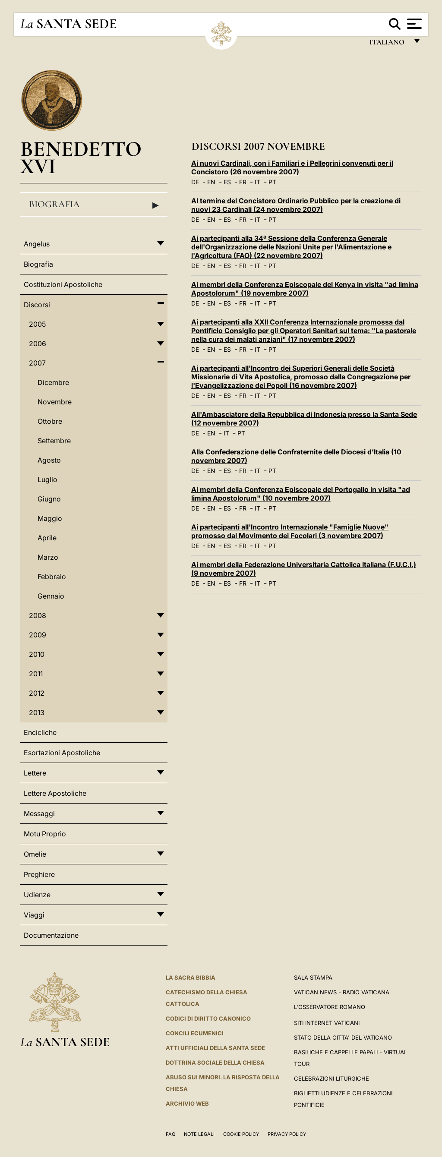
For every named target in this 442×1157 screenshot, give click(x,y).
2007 (37, 363)
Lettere (35, 773)
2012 (36, 693)
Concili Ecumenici (195, 1033)
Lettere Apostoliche (55, 793)
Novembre (55, 401)
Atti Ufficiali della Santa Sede (215, 1047)
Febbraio (52, 576)
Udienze (37, 894)
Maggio (50, 518)
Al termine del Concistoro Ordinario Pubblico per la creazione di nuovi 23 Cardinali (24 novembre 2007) (296, 205)
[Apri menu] (413, 23)
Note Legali (199, 1134)
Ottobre (50, 421)
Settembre (54, 440)
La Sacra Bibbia (190, 977)
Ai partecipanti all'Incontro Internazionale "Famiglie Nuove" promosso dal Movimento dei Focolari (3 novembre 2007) (289, 531)
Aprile (47, 537)
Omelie (35, 854)
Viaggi (34, 915)
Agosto (49, 460)
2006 (37, 343)
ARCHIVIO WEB (187, 1103)
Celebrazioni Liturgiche (331, 1078)
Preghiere (39, 874)
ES (227, 182)
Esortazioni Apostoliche (62, 752)
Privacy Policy (287, 1134)
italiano (389, 44)
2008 (37, 615)
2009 (37, 635)
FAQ (170, 1134)
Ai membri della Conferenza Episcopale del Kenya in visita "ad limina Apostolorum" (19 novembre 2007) (304, 288)
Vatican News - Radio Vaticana (341, 992)
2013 (36, 712)
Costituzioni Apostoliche (63, 284)
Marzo (48, 557)
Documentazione (51, 935)
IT (257, 182)
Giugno (49, 499)
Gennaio (51, 596)
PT (272, 182)
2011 (36, 673)
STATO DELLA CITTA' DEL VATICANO (343, 1037)
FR (242, 182)
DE (195, 182)
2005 (37, 324)
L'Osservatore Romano (329, 1006)
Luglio (47, 479)
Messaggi (39, 813)
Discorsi (37, 304)
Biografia (94, 204)
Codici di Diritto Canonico (208, 1018)
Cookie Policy (241, 1134)
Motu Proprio (45, 833)
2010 (36, 654)
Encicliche (40, 732)
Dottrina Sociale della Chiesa (215, 1062)
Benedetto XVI (81, 157)
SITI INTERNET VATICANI (327, 1022)
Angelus (37, 244)
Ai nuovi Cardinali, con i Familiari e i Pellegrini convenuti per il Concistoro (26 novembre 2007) (292, 167)
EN (211, 182)
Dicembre (53, 382)
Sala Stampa (313, 977)
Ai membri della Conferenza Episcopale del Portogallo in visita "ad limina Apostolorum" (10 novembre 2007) (300, 493)
